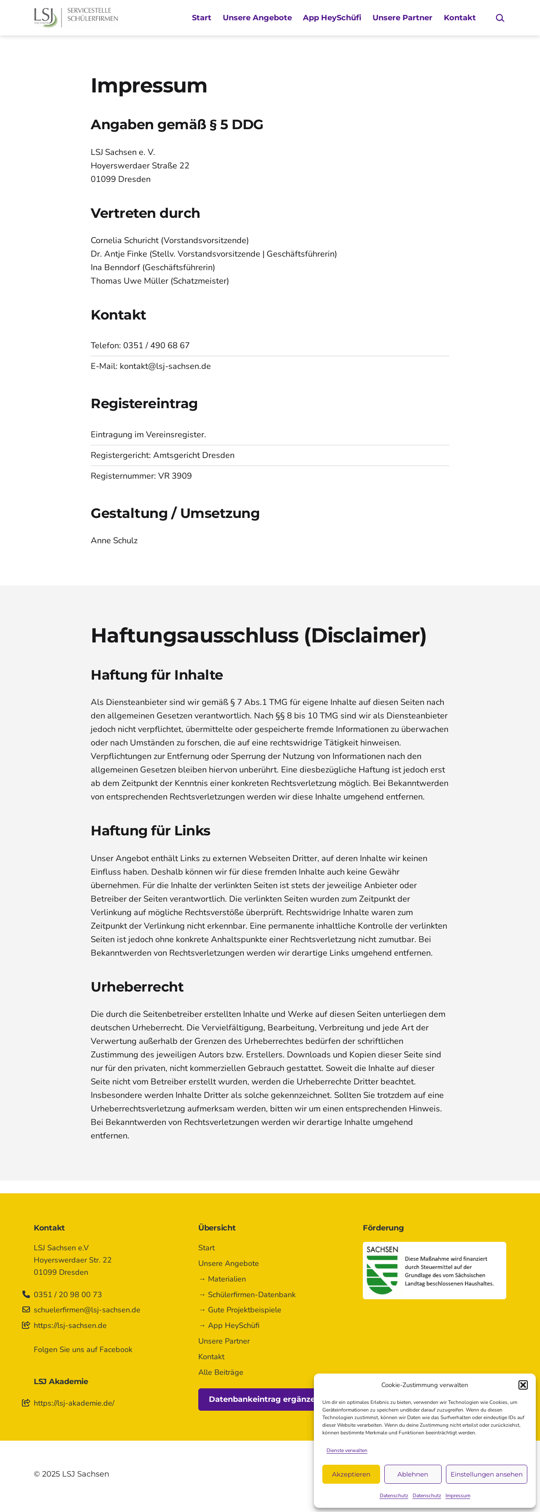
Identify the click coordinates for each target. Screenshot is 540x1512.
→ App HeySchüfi (228, 1325)
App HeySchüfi (332, 17)
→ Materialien (222, 1279)
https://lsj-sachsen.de (70, 1325)
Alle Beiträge (220, 1372)
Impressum (458, 1495)
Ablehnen (412, 1474)
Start (201, 17)
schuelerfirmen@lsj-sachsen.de (87, 1310)
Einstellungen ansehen (487, 1474)
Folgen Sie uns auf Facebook (83, 1349)
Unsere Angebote (257, 17)
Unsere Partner (402, 17)
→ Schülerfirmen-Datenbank (247, 1295)
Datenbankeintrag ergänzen (264, 1399)
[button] (523, 1385)
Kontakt (460, 17)
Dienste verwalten (347, 1450)
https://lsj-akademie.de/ (74, 1403)
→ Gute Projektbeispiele (239, 1310)
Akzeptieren (351, 1474)
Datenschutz (394, 1495)
